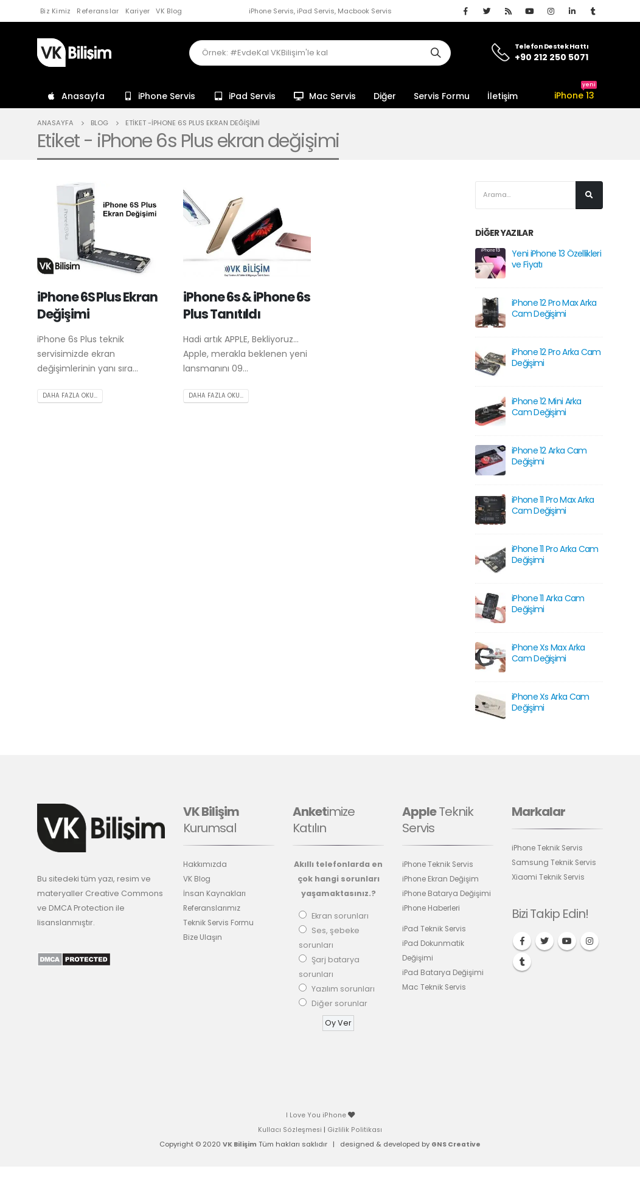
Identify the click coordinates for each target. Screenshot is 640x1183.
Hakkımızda (205, 865)
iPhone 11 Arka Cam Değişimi (548, 604)
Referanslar (98, 11)
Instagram (589, 942)
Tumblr (522, 962)
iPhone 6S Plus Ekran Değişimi (97, 305)
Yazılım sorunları (343, 989)
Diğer (385, 96)
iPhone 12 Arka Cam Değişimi (549, 456)
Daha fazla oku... (70, 396)
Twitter (544, 942)
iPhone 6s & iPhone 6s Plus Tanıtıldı (246, 305)
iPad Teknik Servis (436, 944)
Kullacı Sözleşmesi (290, 1130)
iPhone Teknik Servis (441, 865)
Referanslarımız (214, 908)
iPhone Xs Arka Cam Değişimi (550, 702)
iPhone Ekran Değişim (443, 879)
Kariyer (137, 11)
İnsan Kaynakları (214, 894)
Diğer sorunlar (339, 1004)
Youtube (567, 942)
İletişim (502, 96)
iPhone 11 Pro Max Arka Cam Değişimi (553, 505)
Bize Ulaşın (203, 938)
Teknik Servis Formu (221, 923)
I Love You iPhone (316, 1115)
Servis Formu (442, 96)
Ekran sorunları (340, 916)
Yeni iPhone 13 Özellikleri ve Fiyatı (556, 259)
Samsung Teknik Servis (556, 863)
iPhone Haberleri (435, 923)
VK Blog (169, 11)
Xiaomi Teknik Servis (551, 877)
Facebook (522, 942)
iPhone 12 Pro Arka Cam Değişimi (556, 358)
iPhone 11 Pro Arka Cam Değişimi (555, 555)
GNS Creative (456, 1145)
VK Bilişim (238, 1145)
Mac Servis (324, 96)
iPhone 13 (575, 95)
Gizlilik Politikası (355, 1130)
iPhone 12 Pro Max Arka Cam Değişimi (554, 308)
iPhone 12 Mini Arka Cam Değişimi (547, 407)
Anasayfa (75, 96)
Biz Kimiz (55, 11)
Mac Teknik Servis (436, 1002)
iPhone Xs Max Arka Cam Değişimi (548, 653)
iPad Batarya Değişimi (445, 987)
